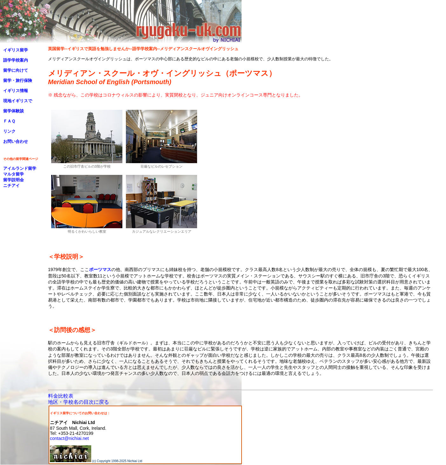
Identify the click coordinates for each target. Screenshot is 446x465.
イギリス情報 (15, 90)
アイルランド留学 (19, 168)
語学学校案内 (15, 60)
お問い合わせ (15, 141)
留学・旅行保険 (17, 80)
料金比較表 (60, 396)
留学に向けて (15, 70)
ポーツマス (100, 269)
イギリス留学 (15, 50)
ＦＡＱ (9, 121)
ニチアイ (11, 185)
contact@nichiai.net (69, 438)
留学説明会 (13, 179)
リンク (9, 131)
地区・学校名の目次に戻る (78, 402)
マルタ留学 (13, 174)
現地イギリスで (17, 100)
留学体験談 (13, 111)
